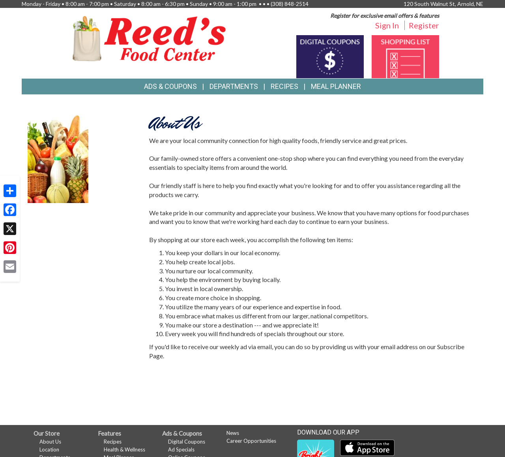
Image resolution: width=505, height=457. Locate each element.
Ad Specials (181, 449)
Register (424, 25)
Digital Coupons (186, 441)
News (232, 433)
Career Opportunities (251, 441)
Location (49, 449)
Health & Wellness (124, 449)
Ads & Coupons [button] (170, 86)
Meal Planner (336, 86)
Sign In (387, 25)
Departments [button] (233, 86)
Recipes (284, 86)
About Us (50, 441)
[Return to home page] (149, 37)
